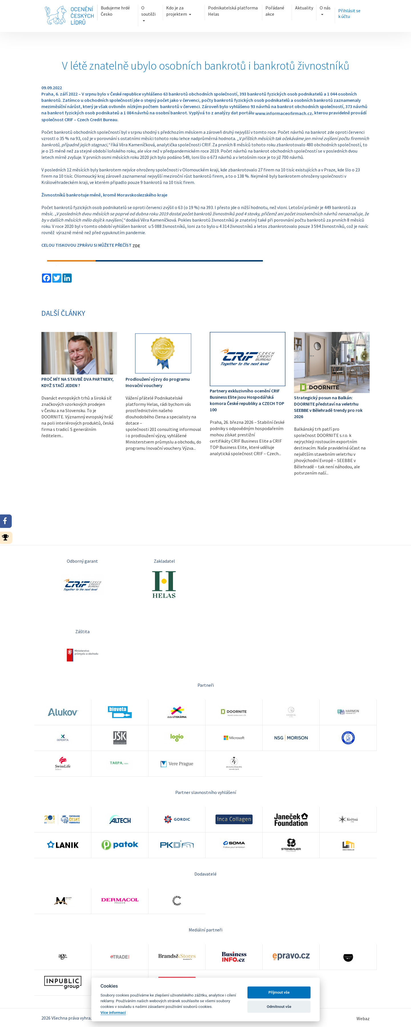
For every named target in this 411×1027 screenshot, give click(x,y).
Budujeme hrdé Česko (115, 11)
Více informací (113, 1012)
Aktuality (304, 8)
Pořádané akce (274, 11)
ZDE (136, 245)
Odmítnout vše (279, 1006)
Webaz (363, 1018)
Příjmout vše (279, 992)
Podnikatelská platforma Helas (233, 11)
